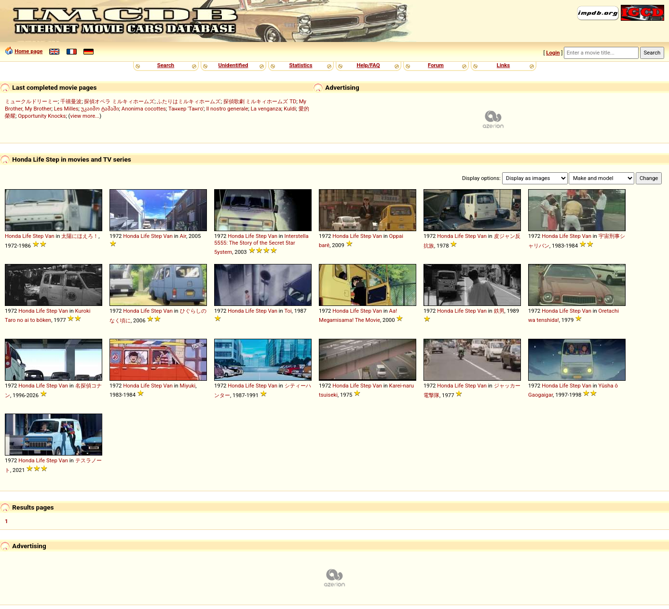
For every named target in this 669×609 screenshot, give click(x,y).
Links (503, 65)
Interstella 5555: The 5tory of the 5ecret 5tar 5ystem (261, 244)
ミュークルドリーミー (31, 101)
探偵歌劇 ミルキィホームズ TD (260, 101)
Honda (13, 236)
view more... (84, 115)
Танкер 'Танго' (186, 108)
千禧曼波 (71, 101)
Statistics (300, 65)
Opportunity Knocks (42, 115)
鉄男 (499, 310)
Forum (436, 65)
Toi (287, 310)
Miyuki (188, 385)
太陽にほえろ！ (79, 236)
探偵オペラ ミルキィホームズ (119, 101)
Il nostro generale (227, 108)
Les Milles (66, 108)
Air (183, 236)
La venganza (266, 108)
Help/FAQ (368, 65)
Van (49, 236)
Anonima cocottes (144, 108)
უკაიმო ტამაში (100, 108)
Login (553, 52)
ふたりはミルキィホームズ (188, 101)
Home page (28, 51)
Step (38, 236)
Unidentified (233, 65)
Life (26, 236)
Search (165, 65)
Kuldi (290, 108)
